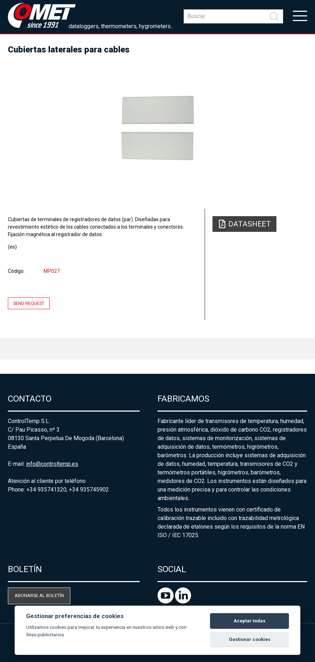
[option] (157, 128)
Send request (28, 303)
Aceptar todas (249, 620)
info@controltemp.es (52, 463)
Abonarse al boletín (39, 595)
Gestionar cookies (249, 639)
